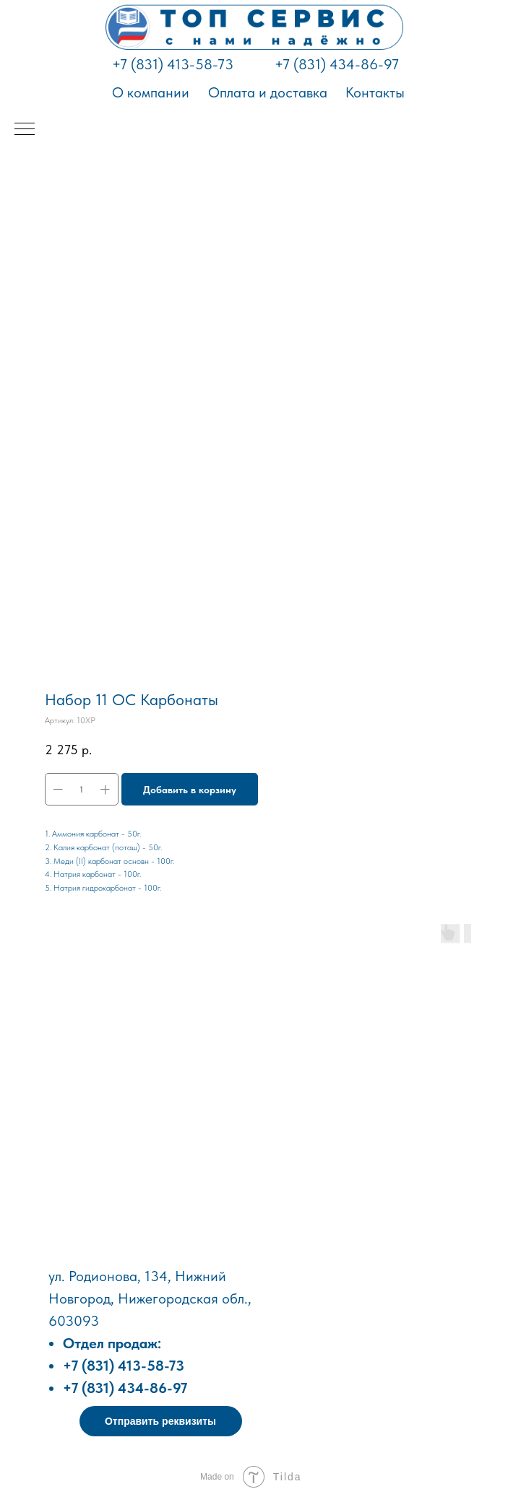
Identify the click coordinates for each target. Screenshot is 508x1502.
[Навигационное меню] (24, 130)
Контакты (375, 92)
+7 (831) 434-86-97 (337, 64)
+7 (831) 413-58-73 (172, 64)
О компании (150, 92)
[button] (160, 1421)
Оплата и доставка (267, 92)
